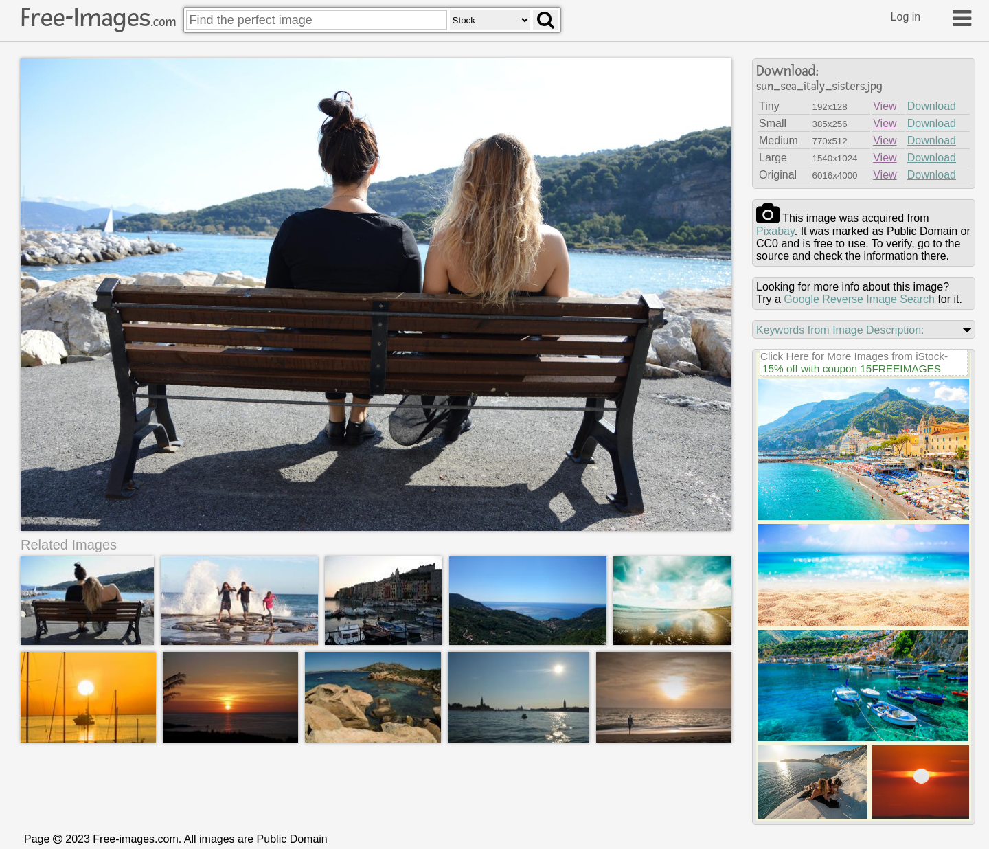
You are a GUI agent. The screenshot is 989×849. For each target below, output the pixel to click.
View (884, 106)
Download (931, 106)
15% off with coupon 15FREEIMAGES (851, 368)
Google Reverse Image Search (859, 299)
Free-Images (98, 18)
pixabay (775, 231)
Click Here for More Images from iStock (852, 356)
